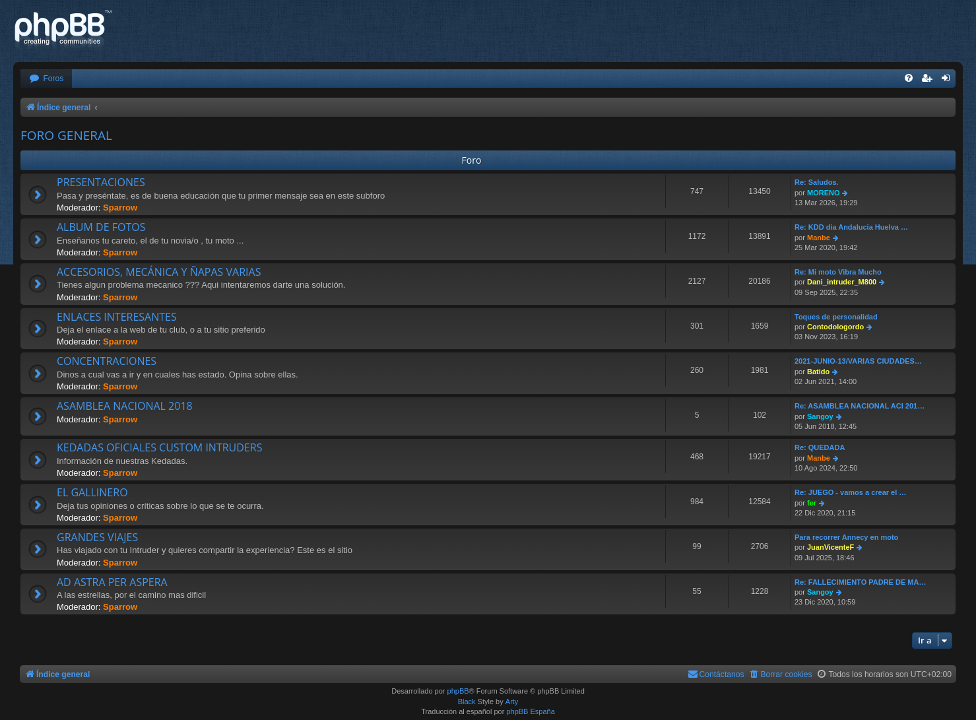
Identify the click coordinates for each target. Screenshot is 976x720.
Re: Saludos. (817, 182)
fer (811, 503)
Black (467, 701)
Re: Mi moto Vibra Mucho (838, 272)
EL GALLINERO (92, 492)
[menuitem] (46, 79)
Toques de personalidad (836, 317)
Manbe (818, 238)
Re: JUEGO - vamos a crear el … (850, 492)
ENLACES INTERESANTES (117, 317)
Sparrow (120, 208)
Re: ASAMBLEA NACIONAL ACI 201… (860, 406)
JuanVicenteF (830, 547)
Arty (512, 701)
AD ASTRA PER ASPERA (112, 582)
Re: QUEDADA (820, 447)
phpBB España (530, 711)
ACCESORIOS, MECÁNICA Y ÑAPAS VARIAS (159, 272)
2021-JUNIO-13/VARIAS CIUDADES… (858, 361)
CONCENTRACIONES (106, 361)
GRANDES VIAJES (97, 537)
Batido (818, 372)
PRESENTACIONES (101, 182)
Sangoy (820, 416)
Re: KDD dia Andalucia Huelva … (851, 227)
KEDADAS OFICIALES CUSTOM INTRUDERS (159, 447)
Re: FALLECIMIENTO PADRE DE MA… (860, 582)
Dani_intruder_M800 (841, 282)
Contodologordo (835, 327)
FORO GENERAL (66, 135)
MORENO (823, 193)
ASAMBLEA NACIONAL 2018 (125, 406)
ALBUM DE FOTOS (101, 227)
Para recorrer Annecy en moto (846, 537)
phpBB (458, 691)
